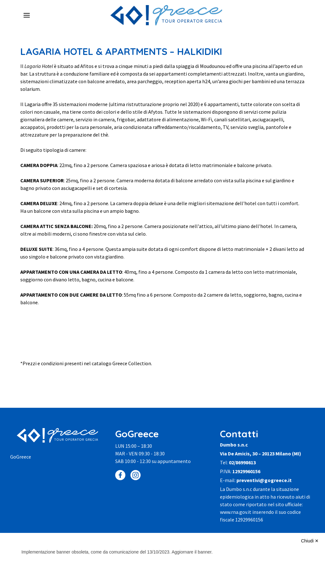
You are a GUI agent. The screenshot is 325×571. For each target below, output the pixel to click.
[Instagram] (135, 475)
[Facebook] (120, 475)
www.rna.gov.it (235, 512)
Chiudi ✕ (310, 540)
